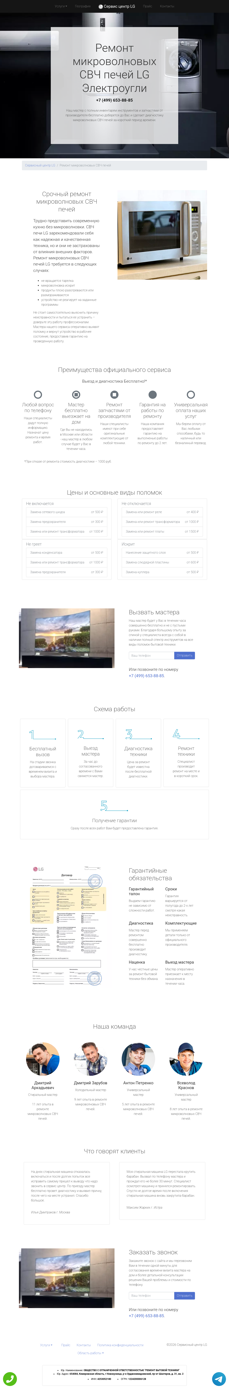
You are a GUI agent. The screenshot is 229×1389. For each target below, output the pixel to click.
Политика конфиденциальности (120, 1345)
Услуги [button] (60, 6)
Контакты (167, 6)
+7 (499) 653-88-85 (114, 100)
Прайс (147, 6)
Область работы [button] (89, 1353)
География (82, 6)
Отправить (184, 655)
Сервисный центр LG (40, 165)
